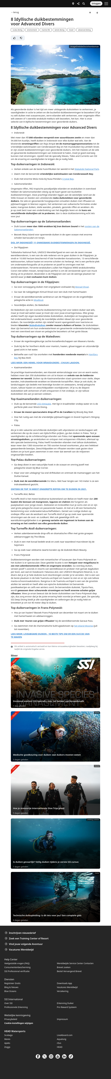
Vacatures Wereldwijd (19, 949)
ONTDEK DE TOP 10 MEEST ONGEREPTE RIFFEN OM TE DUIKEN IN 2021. (49, 489)
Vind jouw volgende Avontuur (24, 944)
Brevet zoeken (64, 967)
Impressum (62, 1019)
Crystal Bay (68, 178)
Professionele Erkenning (16, 1007)
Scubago (8, 1035)
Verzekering (62, 991)
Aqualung (61, 1039)
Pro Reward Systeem (67, 1007)
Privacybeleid (10, 1019)
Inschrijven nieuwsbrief (20, 933)
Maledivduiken (37, 325)
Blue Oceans (10, 991)
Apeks (7, 1043)
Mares (7, 1039)
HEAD (59, 1047)
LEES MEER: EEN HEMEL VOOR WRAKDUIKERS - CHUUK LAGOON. (45, 362)
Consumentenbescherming (17, 967)
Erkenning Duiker (65, 1003)
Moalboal (38, 300)
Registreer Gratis (12, 983)
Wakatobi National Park (87, 168)
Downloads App (64, 983)
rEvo (59, 1043)
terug (16, 12)
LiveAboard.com (64, 1035)
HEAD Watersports (14, 1031)
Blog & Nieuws (11, 987)
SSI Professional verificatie (17, 971)
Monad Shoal (82, 286)
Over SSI (8, 1003)
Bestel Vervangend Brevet (69, 971)
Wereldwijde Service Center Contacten (75, 963)
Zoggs (7, 1047)
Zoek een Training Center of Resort (27, 938)
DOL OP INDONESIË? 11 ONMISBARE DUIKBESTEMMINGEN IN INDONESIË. (51, 242)
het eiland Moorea (83, 625)
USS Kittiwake (44, 403)
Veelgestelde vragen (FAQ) (17, 963)
